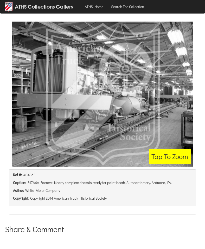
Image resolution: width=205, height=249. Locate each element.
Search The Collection (127, 6)
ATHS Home (94, 6)
